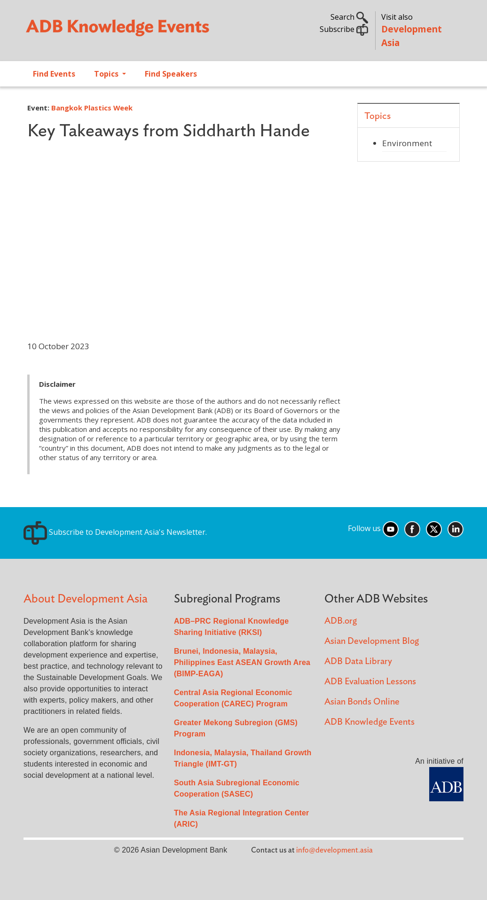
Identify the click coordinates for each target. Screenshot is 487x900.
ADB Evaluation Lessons (370, 681)
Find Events (54, 74)
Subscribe (344, 29)
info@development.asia (334, 850)
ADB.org (340, 621)
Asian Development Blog (371, 641)
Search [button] (349, 17)
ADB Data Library (358, 661)
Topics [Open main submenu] (107, 74)
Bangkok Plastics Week (92, 107)
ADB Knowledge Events (369, 722)
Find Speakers (171, 74)
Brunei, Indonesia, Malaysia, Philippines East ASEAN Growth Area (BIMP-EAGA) (242, 662)
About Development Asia (86, 599)
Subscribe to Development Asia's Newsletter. (115, 532)
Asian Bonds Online (362, 701)
